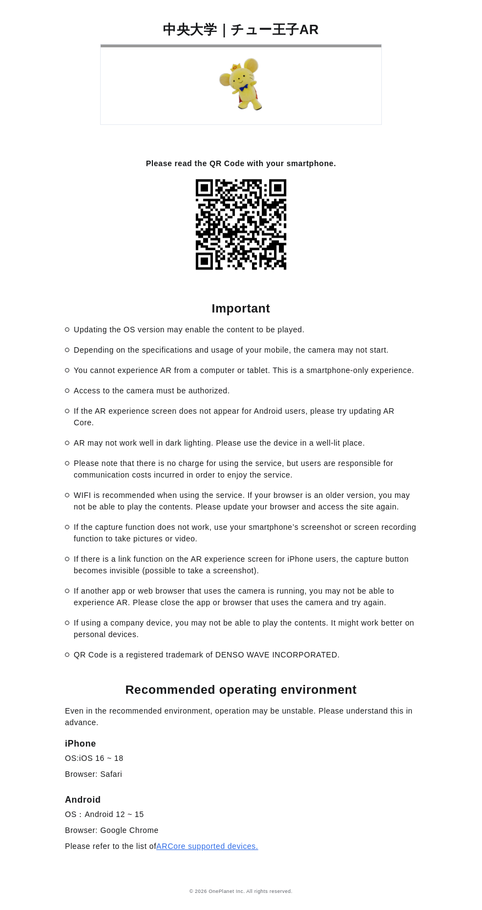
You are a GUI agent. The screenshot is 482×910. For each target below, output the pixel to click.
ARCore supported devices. (207, 846)
